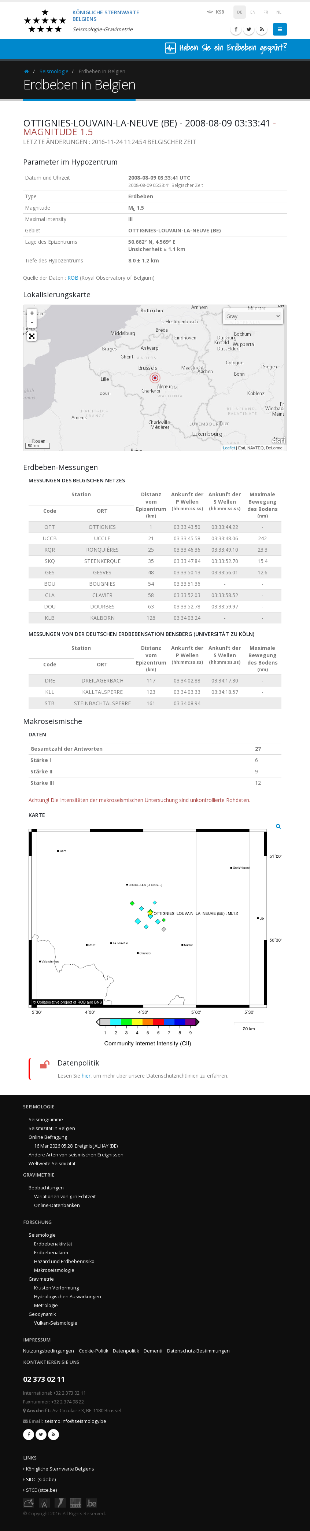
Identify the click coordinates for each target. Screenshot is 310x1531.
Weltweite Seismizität (52, 1163)
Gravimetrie (41, 1279)
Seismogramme (46, 1119)
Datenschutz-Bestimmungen (198, 1351)
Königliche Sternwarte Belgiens (60, 1469)
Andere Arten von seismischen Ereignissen (76, 1155)
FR (265, 12)
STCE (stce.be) (41, 1490)
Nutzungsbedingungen (48, 1351)
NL (278, 12)
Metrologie (46, 1305)
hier (86, 1075)
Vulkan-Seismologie (55, 1323)
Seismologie (54, 71)
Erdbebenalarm (51, 1253)
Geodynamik (42, 1314)
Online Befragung (48, 1137)
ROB (72, 277)
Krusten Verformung (56, 1288)
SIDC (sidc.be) (41, 1479)
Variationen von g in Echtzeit (65, 1196)
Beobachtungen (46, 1188)
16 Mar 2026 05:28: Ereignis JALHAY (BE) (76, 1146)
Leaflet (229, 448)
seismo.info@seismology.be (75, 1421)
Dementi (153, 1351)
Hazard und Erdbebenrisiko (64, 1261)
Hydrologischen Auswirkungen (67, 1296)
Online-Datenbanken (57, 1205)
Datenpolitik (126, 1351)
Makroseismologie (54, 1270)
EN (252, 12)
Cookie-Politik (93, 1351)
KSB (215, 11)
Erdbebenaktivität (53, 1244)
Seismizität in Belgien (52, 1128)
